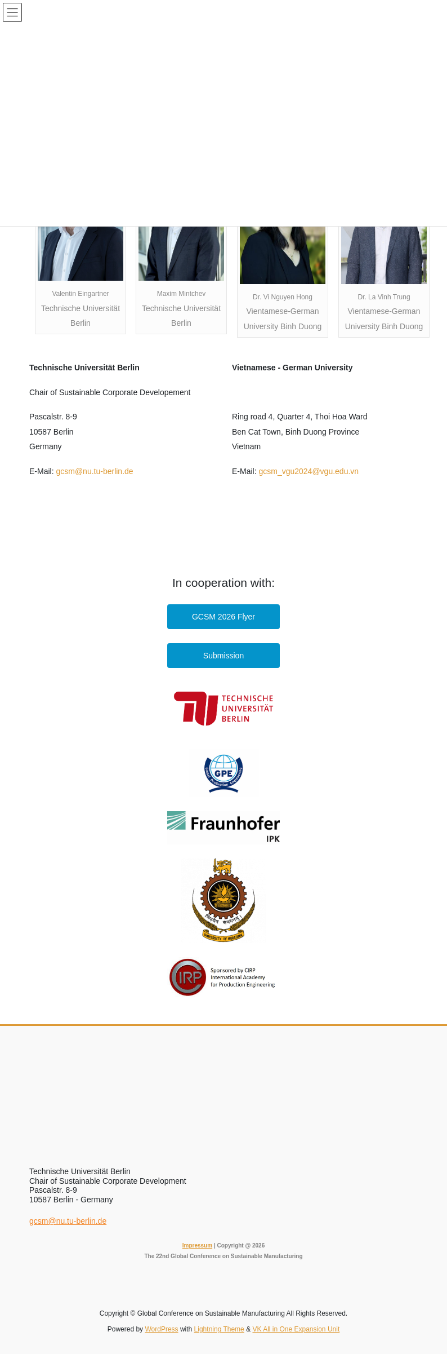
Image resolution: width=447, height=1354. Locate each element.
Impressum (197, 1245)
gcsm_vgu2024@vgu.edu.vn (308, 471)
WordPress (161, 1329)
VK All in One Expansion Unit (295, 1329)
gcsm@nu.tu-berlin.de (94, 471)
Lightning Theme (219, 1329)
